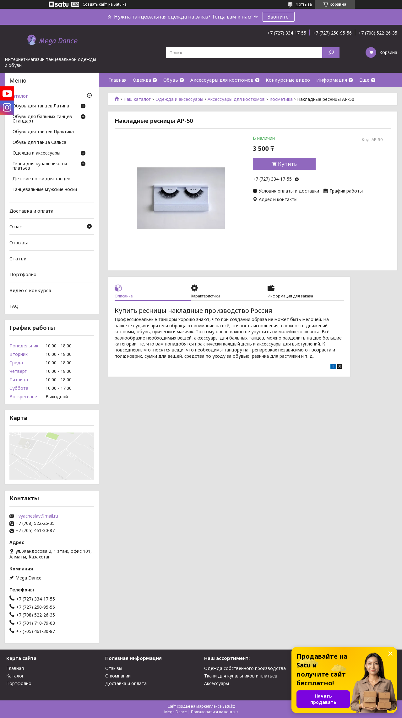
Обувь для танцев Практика (43, 131)
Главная (117, 80)
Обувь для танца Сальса (39, 142)
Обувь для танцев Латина (41, 106)
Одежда (142, 80)
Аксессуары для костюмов (221, 80)
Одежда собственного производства (245, 668)
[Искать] (331, 52)
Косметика (281, 99)
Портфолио (22, 274)
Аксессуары (216, 683)
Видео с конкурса (30, 290)
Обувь (170, 80)
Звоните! (279, 16)
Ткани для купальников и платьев (40, 166)
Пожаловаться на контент (214, 712)
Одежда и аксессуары (179, 99)
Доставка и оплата (31, 211)
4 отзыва (304, 4)
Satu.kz (228, 706)
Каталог (18, 96)
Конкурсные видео (288, 80)
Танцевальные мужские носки (45, 189)
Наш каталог (137, 99)
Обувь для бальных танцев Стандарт (42, 119)
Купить (287, 163)
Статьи (17, 258)
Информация (331, 80)
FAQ (14, 306)
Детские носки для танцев (41, 179)
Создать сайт (95, 4)
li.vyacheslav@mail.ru (37, 516)
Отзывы (18, 242)
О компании (118, 676)
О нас (15, 226)
